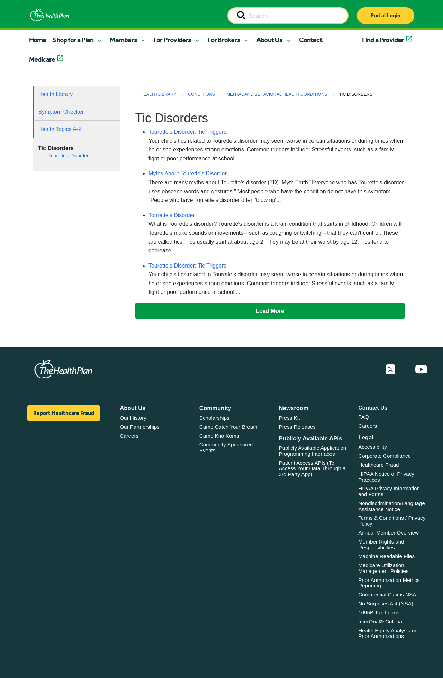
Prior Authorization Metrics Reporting (388, 583)
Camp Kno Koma (219, 436)
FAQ (363, 417)
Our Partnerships (140, 427)
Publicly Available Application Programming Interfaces (312, 451)
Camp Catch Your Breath (228, 427)
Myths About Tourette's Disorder (187, 173)
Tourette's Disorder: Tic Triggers (187, 132)
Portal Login (385, 15)
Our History (133, 418)
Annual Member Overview (388, 533)
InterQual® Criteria (380, 621)
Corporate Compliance (384, 456)
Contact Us (372, 408)
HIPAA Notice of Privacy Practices (386, 477)
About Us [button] (269, 40)
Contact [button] (310, 40)
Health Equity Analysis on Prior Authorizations (387, 633)
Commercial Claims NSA (387, 594)
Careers (129, 436)
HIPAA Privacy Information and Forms (389, 491)
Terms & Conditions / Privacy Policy (391, 521)
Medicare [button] (42, 59)
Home (37, 40)
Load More (270, 311)
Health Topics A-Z (60, 129)
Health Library (55, 94)
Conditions (201, 94)
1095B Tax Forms (378, 612)
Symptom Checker (61, 112)
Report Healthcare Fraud (63, 413)
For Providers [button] (172, 40)
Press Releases (297, 427)
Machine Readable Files (386, 556)
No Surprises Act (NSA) (385, 603)
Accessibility (372, 447)
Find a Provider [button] (383, 40)
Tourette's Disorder (68, 155)
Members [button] (123, 40)
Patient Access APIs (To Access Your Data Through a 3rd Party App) (312, 468)
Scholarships (214, 418)
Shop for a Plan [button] (72, 40)
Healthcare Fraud (378, 465)
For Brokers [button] (224, 40)
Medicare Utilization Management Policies (383, 568)
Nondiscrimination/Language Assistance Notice (391, 506)
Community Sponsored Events (226, 447)
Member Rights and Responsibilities (381, 544)
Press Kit (289, 418)
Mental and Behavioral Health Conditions (277, 94)
